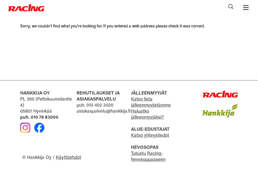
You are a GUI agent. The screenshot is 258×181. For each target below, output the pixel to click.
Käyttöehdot (68, 158)
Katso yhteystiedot (150, 135)
